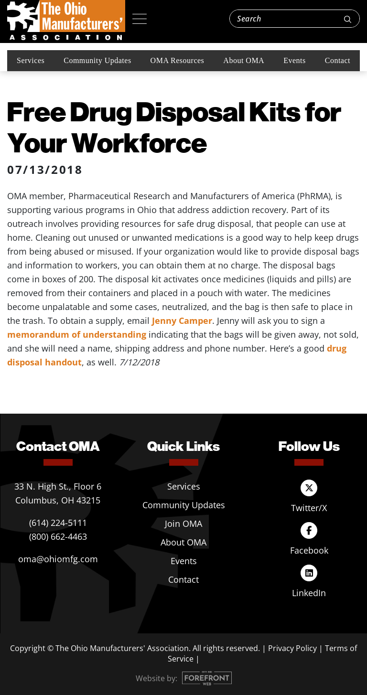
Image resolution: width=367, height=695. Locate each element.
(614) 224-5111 (58, 522)
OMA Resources (178, 60)
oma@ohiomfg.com (58, 559)
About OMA (243, 60)
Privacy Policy (292, 648)
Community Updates (97, 60)
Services (30, 60)
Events (294, 60)
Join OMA (183, 523)
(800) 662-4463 (58, 536)
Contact (337, 60)
